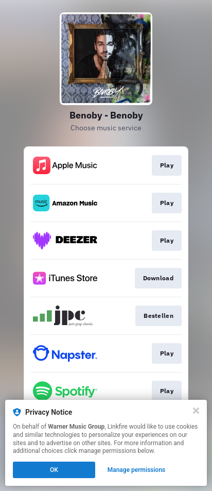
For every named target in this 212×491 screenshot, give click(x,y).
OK (54, 469)
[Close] (196, 410)
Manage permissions (137, 469)
